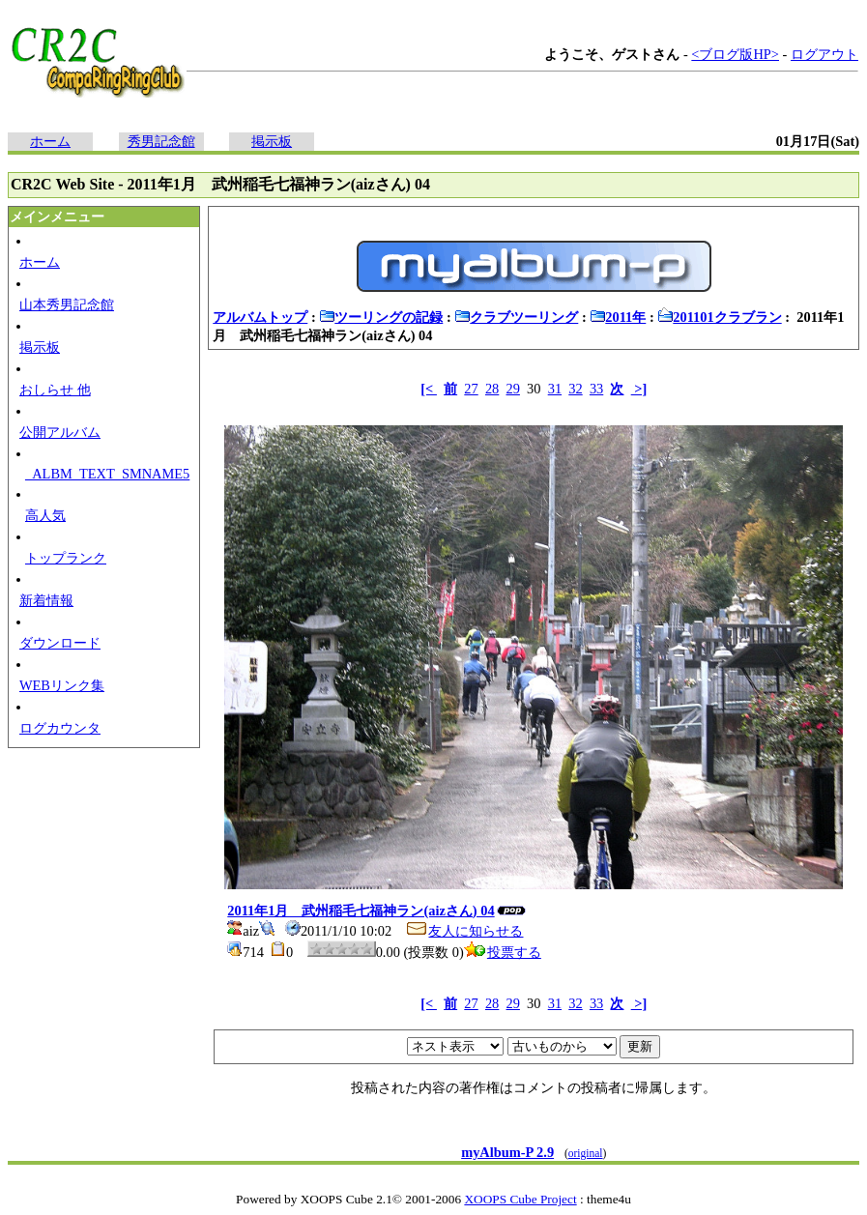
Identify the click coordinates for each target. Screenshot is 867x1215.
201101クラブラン (719, 317)
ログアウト (824, 54)
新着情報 (46, 600)
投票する (502, 952)
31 (555, 388)
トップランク (65, 557)
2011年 (618, 317)
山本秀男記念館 (66, 304)
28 (492, 388)
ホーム (50, 141)
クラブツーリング (516, 317)
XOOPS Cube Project (520, 1199)
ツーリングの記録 (381, 317)
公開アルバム (60, 432)
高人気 (45, 515)
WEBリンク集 (61, 685)
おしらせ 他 (55, 389)
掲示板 (271, 141)
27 (470, 388)
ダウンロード (60, 643)
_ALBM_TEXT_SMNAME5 (107, 473)
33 (596, 388)
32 (575, 388)
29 (513, 388)
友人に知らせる (464, 931)
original (585, 1153)
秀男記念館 (161, 141)
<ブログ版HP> (735, 54)
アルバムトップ (260, 317)
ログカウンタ (60, 728)
